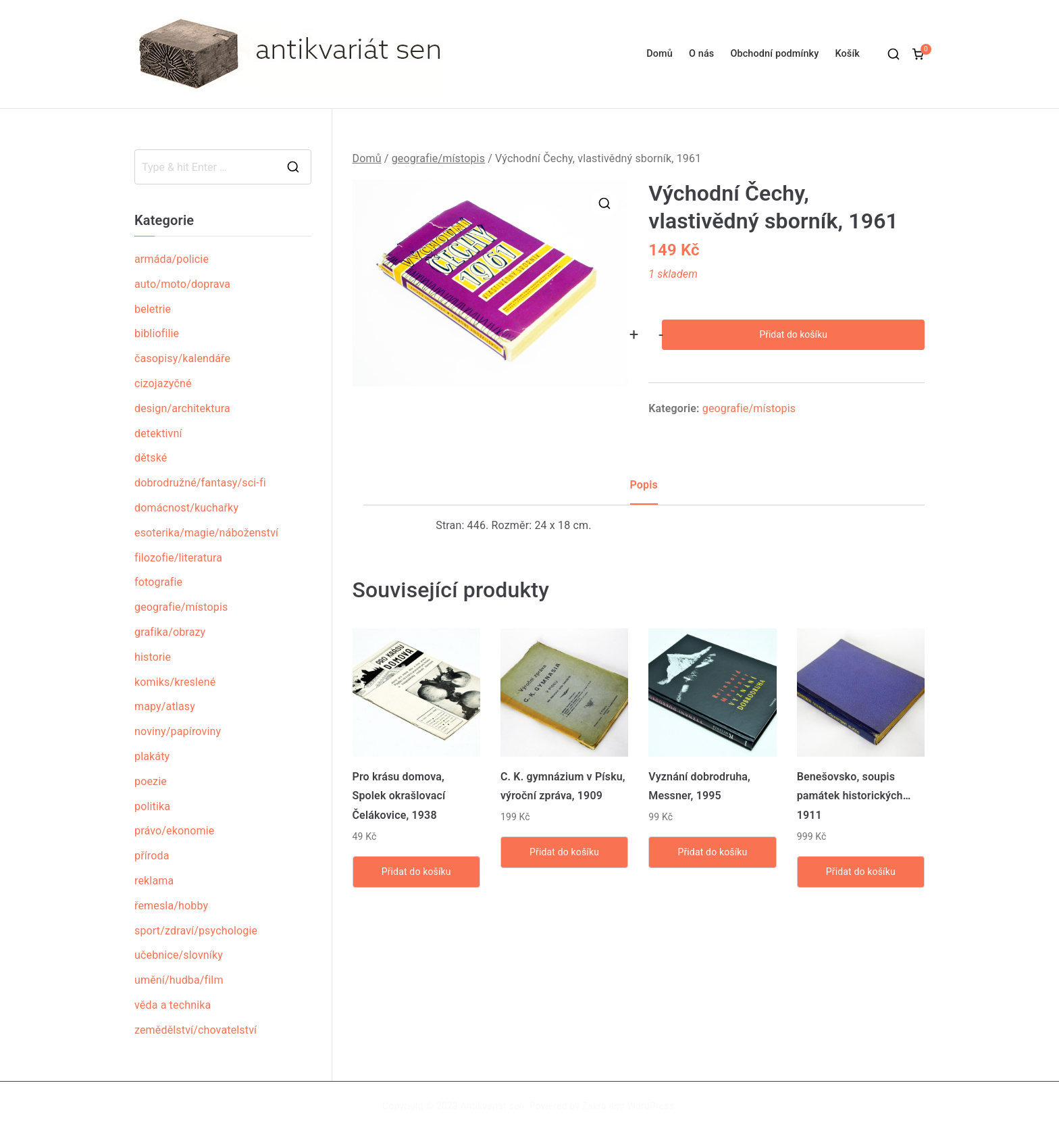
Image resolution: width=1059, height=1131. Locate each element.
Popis (644, 484)
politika (152, 806)
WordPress (650, 1106)
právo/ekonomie (174, 830)
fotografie (158, 582)
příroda (152, 855)
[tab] (644, 490)
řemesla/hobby (171, 905)
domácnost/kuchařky (186, 507)
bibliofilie (156, 333)
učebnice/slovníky (178, 955)
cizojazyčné (163, 383)
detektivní (158, 433)
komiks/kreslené (174, 682)
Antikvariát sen (493, 1106)
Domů (659, 53)
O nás (701, 53)
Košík (847, 53)
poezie (150, 781)
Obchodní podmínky (774, 53)
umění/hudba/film (179, 980)
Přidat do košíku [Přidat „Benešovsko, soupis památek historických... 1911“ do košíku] (861, 871)
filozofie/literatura (178, 557)
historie (152, 657)
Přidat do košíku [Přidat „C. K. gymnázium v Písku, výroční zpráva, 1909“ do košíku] (564, 852)
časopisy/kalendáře (182, 358)
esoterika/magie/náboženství (206, 532)
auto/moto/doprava (182, 284)
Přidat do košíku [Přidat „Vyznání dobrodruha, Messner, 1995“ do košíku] (712, 852)
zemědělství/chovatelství (195, 1030)
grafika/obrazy (169, 632)
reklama (154, 880)
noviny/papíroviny (177, 731)
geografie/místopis (438, 158)
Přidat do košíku (793, 334)
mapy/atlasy (164, 706)
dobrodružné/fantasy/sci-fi (200, 482)
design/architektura (182, 408)
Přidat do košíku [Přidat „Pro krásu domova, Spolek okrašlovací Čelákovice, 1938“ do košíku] (416, 871)
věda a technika (172, 1005)
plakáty (152, 756)
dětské (150, 457)
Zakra (594, 1106)
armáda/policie (171, 259)
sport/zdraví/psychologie (195, 930)
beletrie (152, 309)
